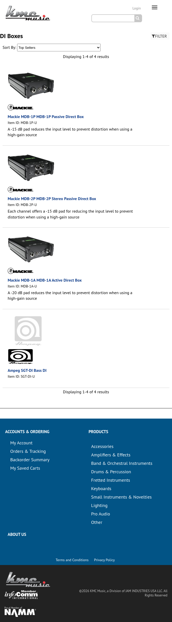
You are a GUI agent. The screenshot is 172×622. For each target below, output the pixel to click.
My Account (21, 443)
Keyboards (101, 488)
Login (136, 8)
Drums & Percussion (111, 472)
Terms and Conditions (72, 560)
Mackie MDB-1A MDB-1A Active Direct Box (45, 280)
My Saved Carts (25, 468)
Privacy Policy (104, 560)
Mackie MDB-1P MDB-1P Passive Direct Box (46, 116)
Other (96, 522)
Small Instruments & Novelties (121, 497)
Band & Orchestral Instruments (121, 463)
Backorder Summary (29, 460)
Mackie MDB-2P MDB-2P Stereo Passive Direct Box (52, 198)
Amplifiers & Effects (110, 455)
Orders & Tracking (28, 451)
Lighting (99, 505)
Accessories (102, 446)
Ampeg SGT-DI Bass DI (27, 370)
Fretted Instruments (110, 480)
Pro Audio (100, 514)
